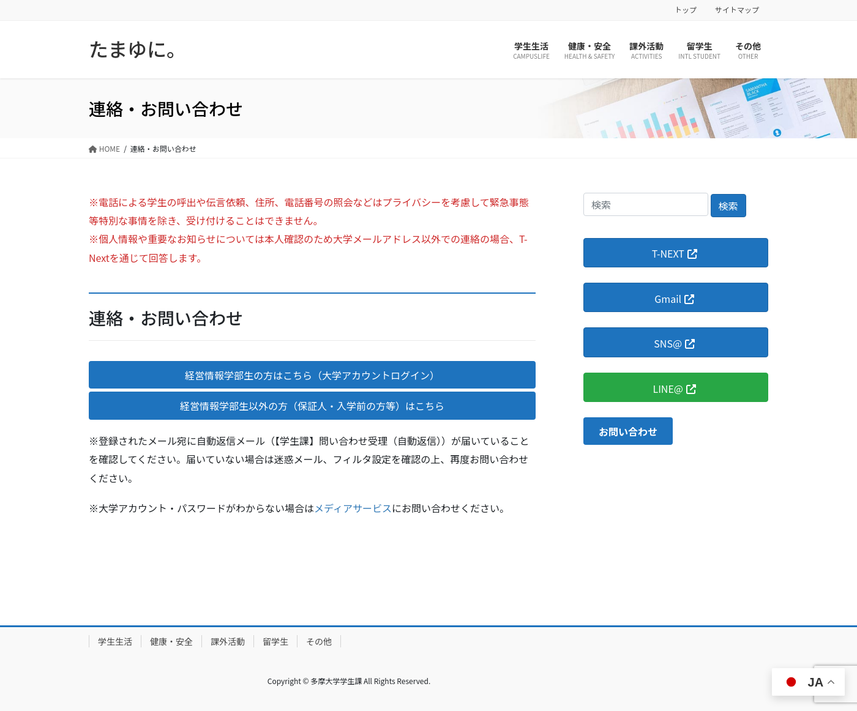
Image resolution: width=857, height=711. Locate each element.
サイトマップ (737, 10)
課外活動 (228, 641)
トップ (686, 10)
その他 (319, 641)
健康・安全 (171, 641)
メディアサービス (353, 508)
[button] (312, 375)
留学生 (275, 641)
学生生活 (115, 641)
